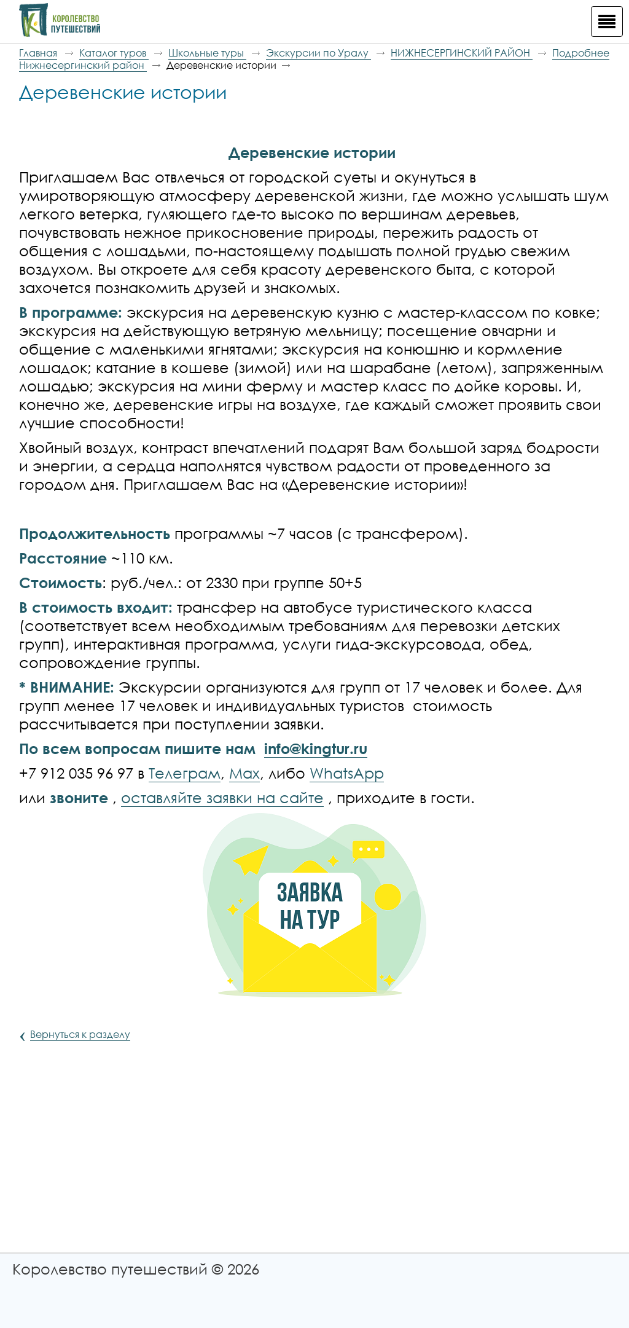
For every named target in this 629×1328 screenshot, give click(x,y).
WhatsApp (347, 773)
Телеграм (185, 773)
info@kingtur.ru (315, 748)
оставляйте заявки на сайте (222, 797)
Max (244, 773)
